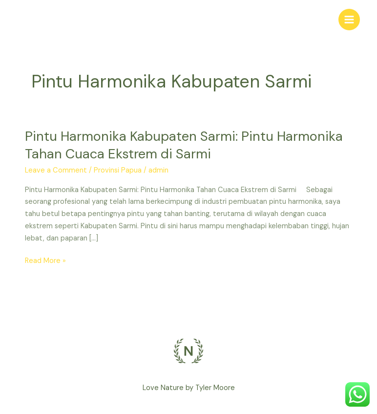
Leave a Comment (56, 170)
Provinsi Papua (118, 170)
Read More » (45, 260)
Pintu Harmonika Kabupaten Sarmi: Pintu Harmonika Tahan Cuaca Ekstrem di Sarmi (184, 145)
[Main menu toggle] (349, 19)
